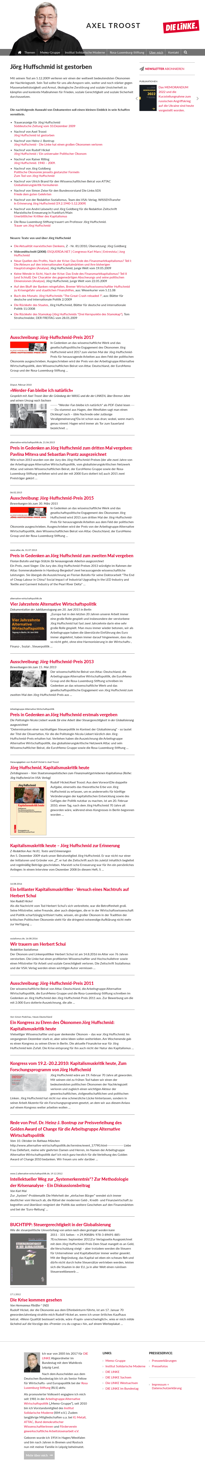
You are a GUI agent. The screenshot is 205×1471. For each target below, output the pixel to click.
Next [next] (198, 99)
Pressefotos (160, 1366)
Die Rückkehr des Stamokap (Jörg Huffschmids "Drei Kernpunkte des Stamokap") (68, 314)
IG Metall (79, 1417)
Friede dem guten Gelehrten (32, 194)
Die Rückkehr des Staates (31, 305)
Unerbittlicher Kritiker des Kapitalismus (40, 216)
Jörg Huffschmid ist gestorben (34, 135)
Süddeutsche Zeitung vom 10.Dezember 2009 (44, 126)
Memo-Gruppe (115, 1360)
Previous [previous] (136, 99)
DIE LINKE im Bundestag (121, 1388)
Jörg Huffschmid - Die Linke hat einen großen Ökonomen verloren (58, 144)
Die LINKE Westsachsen (121, 1383)
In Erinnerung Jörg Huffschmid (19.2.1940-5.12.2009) (50, 203)
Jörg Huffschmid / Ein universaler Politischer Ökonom (50, 153)
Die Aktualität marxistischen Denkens (39, 246)
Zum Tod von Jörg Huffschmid (34, 175)
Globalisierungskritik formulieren (36, 185)
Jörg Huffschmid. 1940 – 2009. (35, 163)
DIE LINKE (112, 1371)
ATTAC (28, 1422)
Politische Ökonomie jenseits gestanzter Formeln (46, 172)
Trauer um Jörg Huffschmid (32, 225)
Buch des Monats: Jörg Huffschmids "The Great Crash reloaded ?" (58, 295)
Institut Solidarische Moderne (125, 1366)
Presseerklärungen (164, 1360)
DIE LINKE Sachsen (118, 1377)
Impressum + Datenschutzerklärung (167, 1386)
